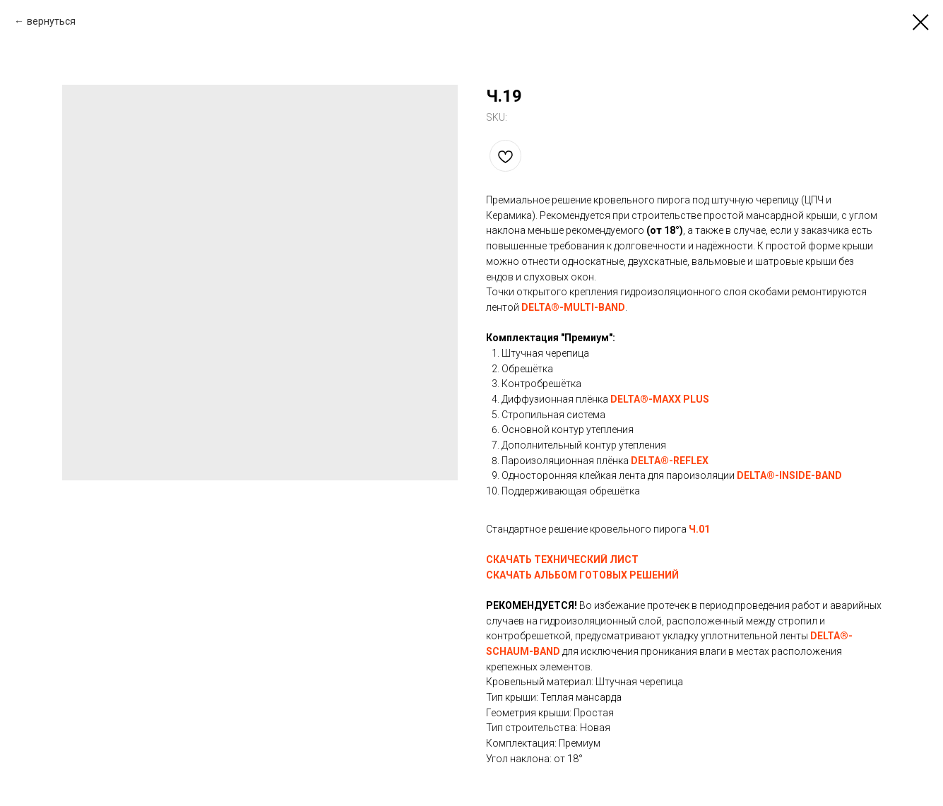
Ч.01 (699, 529)
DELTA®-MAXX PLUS (659, 399)
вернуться (51, 21)
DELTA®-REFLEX (669, 460)
